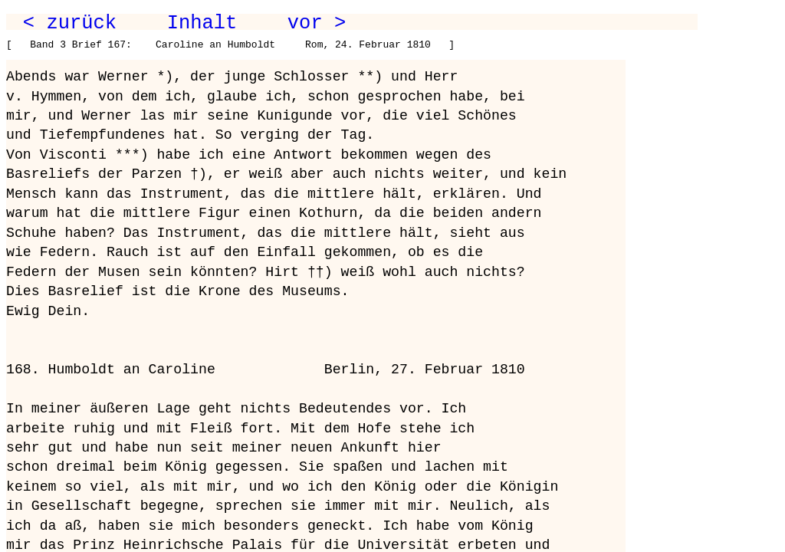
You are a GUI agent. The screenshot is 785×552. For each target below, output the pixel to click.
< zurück (70, 23)
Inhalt (202, 23)
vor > (316, 23)
